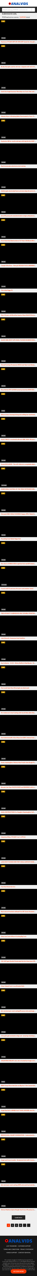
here (6, 1265)
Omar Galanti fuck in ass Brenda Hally (12, 986)
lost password (11, 1246)
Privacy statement (26, 1249)
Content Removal (24, 1252)
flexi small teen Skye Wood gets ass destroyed (15, 688)
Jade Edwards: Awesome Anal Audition (13, 638)
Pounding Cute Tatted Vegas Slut (11, 539)
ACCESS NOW (18, 1271)
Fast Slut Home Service (8, 886)
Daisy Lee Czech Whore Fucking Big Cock (13, 936)
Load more (18, 1217)
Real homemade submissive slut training (13, 166)
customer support (24, 1246)
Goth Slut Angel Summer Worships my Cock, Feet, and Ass (19, 91)
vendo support (11, 1252)
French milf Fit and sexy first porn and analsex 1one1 (17, 588)
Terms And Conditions (11, 1249)
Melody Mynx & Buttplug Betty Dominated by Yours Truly (18, 116)
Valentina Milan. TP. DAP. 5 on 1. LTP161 (13, 837)
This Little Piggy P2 (7, 290)
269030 (23, 17)
